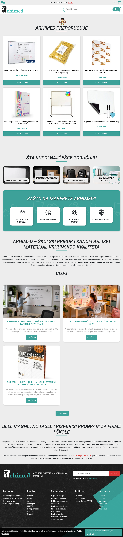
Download (103, 504)
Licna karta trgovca (58, 509)
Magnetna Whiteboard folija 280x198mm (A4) (101, 122)
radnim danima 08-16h (83, 501)
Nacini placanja (57, 514)
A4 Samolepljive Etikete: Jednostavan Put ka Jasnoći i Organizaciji (31, 383)
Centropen (31, 504)
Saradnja (102, 501)
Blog (101, 506)
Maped (30, 496)
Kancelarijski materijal (106, 179)
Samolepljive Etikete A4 (12, 498)
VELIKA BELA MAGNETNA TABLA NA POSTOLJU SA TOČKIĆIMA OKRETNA (61, 123)
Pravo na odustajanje (59, 517)
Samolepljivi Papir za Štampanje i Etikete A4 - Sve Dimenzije (21, 123)
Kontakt (102, 498)
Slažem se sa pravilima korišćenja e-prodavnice (100, 532)
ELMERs (30, 506)
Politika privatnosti (58, 498)
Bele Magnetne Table (11, 496)
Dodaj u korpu (61, 82)
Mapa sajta (103, 509)
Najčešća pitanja (57, 496)
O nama (102, 496)
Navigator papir (33, 509)
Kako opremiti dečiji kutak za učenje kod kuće (91, 322)
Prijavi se (114, 473)
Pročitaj (31, 337)
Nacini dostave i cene (59, 506)
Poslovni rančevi (76, 180)
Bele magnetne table (16, 180)
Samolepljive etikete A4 (46, 179)
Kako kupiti (55, 511)
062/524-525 (80, 496)
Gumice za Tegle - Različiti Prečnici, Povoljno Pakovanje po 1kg (61, 71)
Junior (29, 501)
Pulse (29, 498)
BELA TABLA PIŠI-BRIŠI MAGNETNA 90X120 (21, 70)
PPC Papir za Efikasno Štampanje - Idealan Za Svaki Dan (101, 71)
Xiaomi (30, 514)
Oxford (30, 511)
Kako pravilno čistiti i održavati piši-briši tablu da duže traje (31, 322)
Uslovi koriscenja (57, 519)
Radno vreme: (80, 498)
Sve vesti (62, 413)
